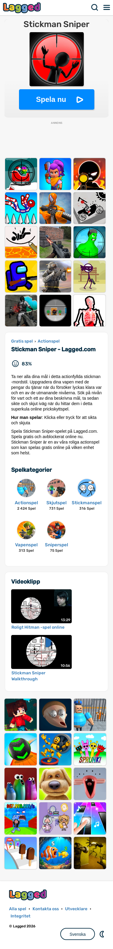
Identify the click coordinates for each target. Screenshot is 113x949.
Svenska (78, 934)
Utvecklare (76, 908)
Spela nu (51, 99)
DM (102, 934)
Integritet (20, 916)
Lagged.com (28, 894)
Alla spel (17, 908)
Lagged (22, 7)
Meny (107, 7)
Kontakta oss (46, 908)
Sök (95, 7)
